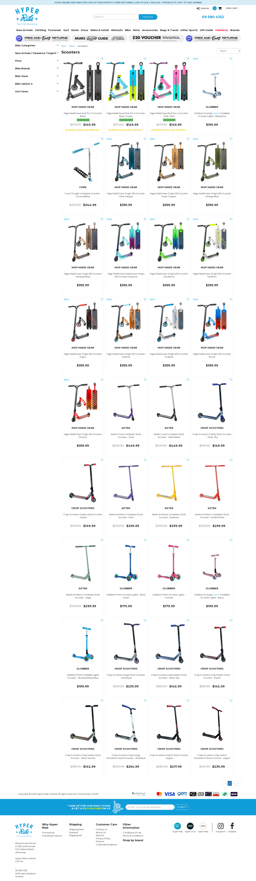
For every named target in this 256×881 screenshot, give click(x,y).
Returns (100, 835)
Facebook (232, 828)
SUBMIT (182, 807)
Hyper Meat (203, 828)
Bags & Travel (169, 30)
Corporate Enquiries (106, 844)
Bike (128, 30)
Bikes (72, 46)
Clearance (221, 30)
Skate (75, 30)
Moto (136, 30)
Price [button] (37, 60)
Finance (100, 841)
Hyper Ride (178, 828)
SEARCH (148, 16)
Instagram (221, 828)
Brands (235, 30)
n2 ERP (95, 794)
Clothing (40, 30)
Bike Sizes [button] (37, 76)
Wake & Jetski (99, 30)
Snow (84, 30)
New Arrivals (24, 30)
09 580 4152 (213, 17)
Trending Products (52, 835)
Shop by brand (133, 840)
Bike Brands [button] (37, 68)
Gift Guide (206, 30)
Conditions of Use (132, 832)
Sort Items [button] (37, 91)
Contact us (101, 829)
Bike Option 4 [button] (37, 83)
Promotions (48, 832)
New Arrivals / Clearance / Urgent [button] (37, 53)
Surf (66, 30)
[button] (202, 8)
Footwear (54, 30)
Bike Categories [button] (37, 45)
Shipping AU (75, 835)
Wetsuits (117, 30)
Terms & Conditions (133, 835)
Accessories (150, 30)
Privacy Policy (103, 838)
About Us (100, 832)
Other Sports (189, 30)
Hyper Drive (190, 828)
